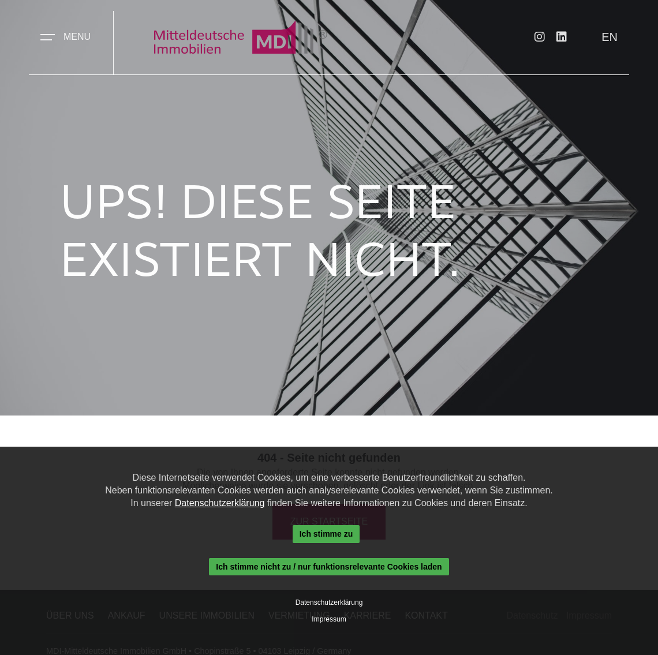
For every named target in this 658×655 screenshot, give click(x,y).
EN (609, 37)
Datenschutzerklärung (220, 503)
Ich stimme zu (326, 533)
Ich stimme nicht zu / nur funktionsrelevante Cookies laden (329, 566)
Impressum (329, 619)
